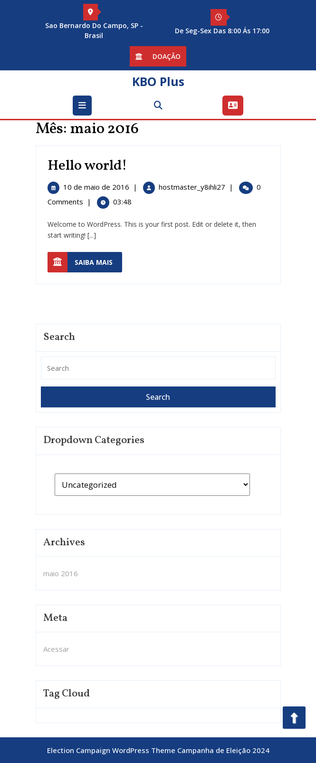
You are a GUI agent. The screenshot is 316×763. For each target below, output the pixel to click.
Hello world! (87, 166)
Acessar (56, 649)
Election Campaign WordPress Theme (111, 750)
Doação (158, 57)
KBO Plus (158, 81)
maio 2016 (60, 573)
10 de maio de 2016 (96, 187)
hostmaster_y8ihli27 (192, 187)
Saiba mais (85, 262)
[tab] (83, 106)
